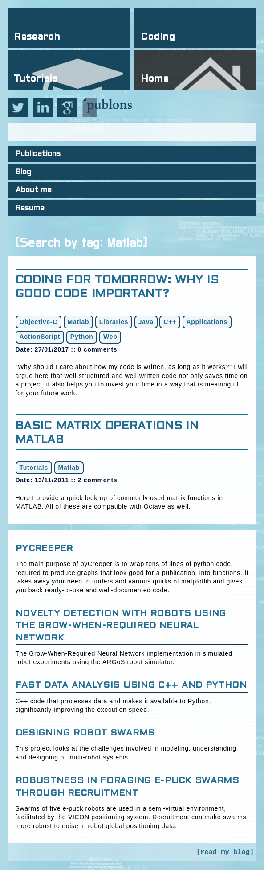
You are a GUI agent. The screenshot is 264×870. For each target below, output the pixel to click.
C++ (169, 321)
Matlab (78, 321)
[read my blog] (225, 852)
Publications (38, 154)
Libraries (113, 321)
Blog (23, 172)
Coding (158, 37)
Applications (207, 321)
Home (155, 79)
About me (34, 190)
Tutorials (35, 79)
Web (110, 336)
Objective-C (39, 321)
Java (146, 321)
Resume (30, 208)
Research (37, 37)
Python (81, 336)
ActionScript (40, 336)
